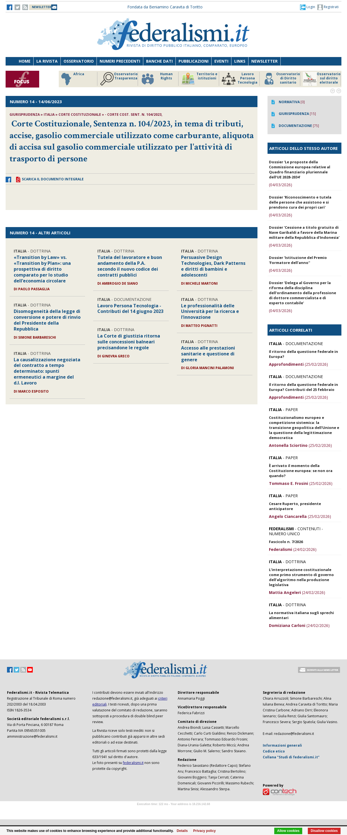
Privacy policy (204, 831)
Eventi (221, 61)
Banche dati (159, 61)
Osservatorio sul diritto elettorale (322, 79)
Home (25, 61)
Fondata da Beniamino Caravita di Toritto (165, 7)
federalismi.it (133, 762)
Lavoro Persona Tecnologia (239, 79)
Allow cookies (288, 831)
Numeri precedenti (120, 61)
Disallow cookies (324, 831)
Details (182, 831)
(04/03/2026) (280, 184)
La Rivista (47, 61)
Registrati (328, 7)
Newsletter (264, 61)
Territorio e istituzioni (199, 79)
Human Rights (156, 79)
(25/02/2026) (298, 364)
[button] (307, 7)
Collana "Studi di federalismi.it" (291, 757)
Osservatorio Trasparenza (119, 79)
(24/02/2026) (292, 549)
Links (239, 61)
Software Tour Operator (173, 810)
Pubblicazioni (193, 61)
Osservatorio (79, 61)
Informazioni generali (282, 745)
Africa (71, 79)
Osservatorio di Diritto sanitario (281, 79)
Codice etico (274, 751)
